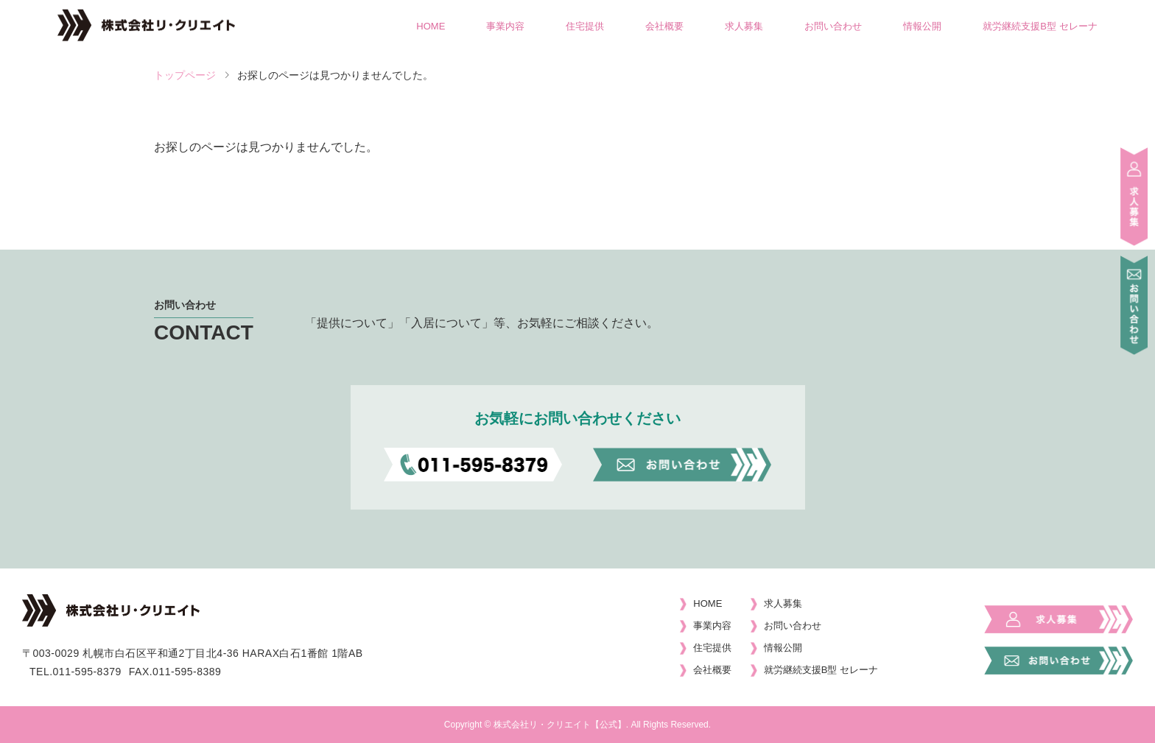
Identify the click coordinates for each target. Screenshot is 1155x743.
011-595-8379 (87, 671)
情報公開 (922, 26)
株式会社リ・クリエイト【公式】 (560, 724)
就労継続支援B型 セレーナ (1040, 26)
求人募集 (744, 26)
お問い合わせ (833, 26)
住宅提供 (585, 26)
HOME (430, 26)
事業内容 (505, 26)
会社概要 (664, 26)
